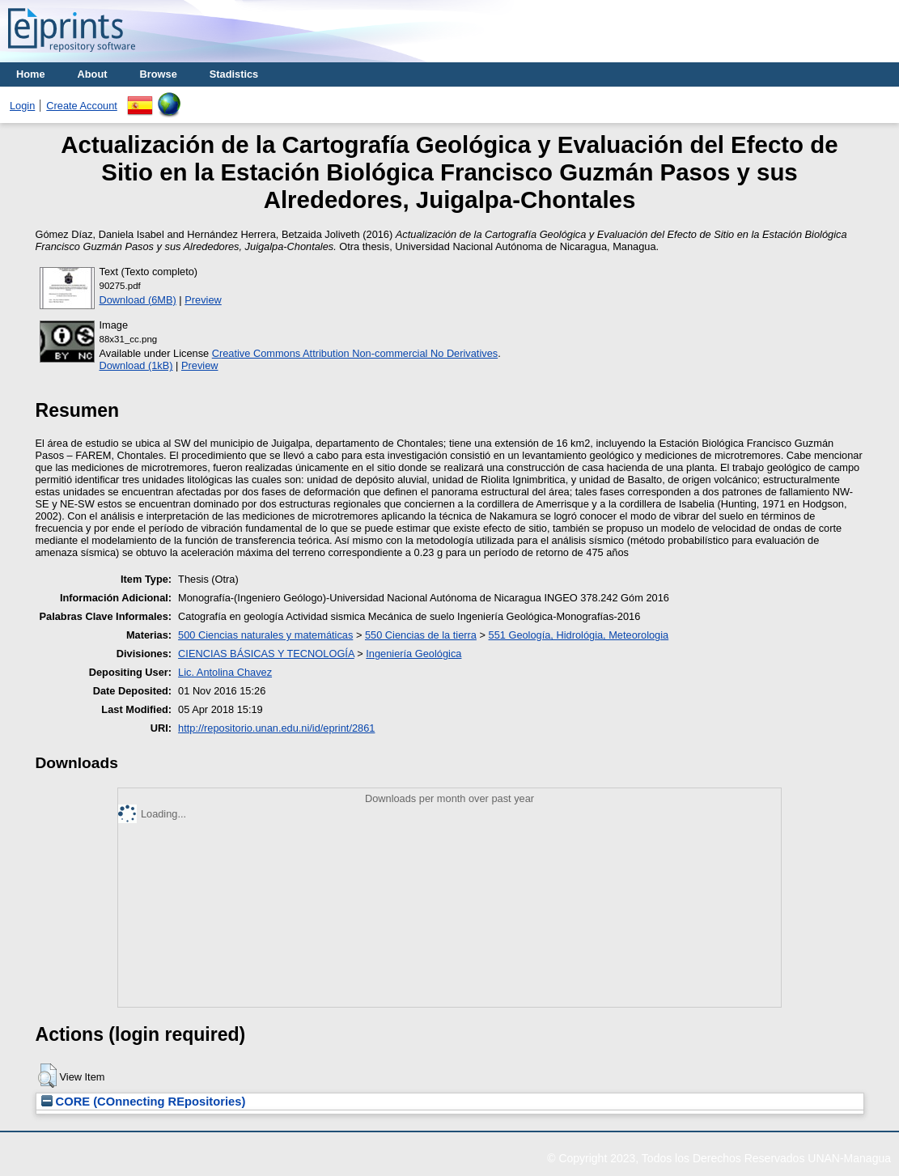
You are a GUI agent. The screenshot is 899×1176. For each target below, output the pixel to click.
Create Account (81, 106)
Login (22, 106)
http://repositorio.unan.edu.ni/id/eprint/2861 (276, 728)
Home (30, 74)
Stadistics (234, 74)
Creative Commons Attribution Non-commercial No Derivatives (355, 353)
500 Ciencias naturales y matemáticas (265, 635)
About (93, 74)
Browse (158, 74)
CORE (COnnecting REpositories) (143, 1101)
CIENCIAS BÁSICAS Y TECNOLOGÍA (266, 653)
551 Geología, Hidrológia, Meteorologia (579, 635)
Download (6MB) (138, 300)
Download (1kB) (136, 365)
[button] (47, 1075)
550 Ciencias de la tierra (421, 635)
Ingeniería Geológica (413, 653)
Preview (203, 300)
